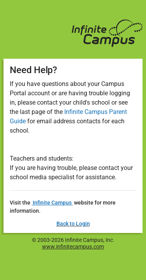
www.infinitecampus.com (73, 246)
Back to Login (73, 223)
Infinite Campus (52, 203)
